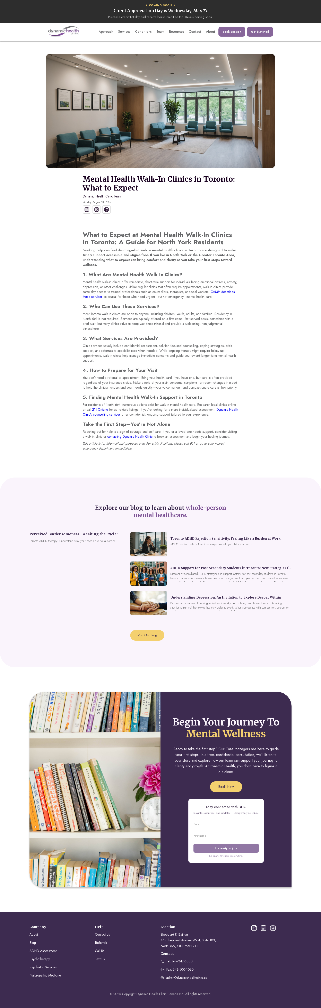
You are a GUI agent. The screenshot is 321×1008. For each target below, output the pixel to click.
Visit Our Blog (147, 635)
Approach (106, 31)
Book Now (226, 786)
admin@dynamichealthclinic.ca (186, 977)
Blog (32, 942)
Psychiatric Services (43, 967)
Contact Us (102, 934)
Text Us (100, 959)
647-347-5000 (182, 961)
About (210, 31)
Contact (195, 31)
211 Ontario (100, 409)
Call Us (99, 951)
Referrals (101, 942)
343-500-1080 (183, 969)
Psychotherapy (39, 959)
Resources (176, 31)
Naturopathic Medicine (45, 975)
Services (124, 31)
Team (160, 31)
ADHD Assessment (43, 951)
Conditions (143, 31)
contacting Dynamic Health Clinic (130, 436)
